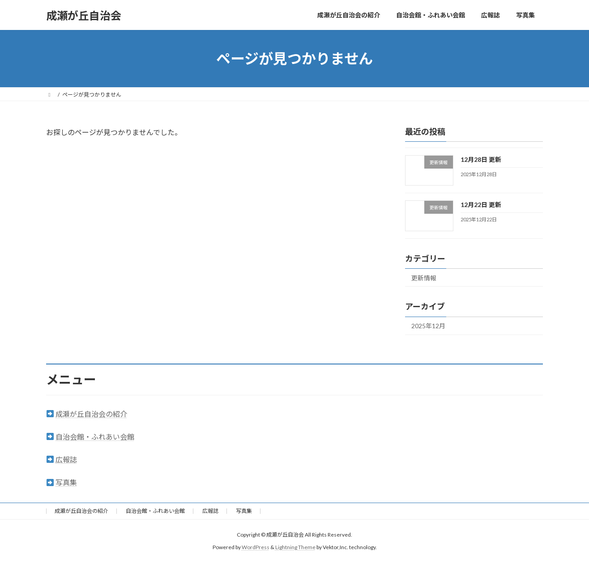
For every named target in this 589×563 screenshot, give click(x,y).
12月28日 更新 (481, 159)
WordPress (255, 547)
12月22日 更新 (481, 204)
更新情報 (423, 278)
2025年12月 (428, 326)
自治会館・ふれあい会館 (94, 436)
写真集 (66, 482)
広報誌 (66, 459)
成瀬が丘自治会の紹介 (91, 414)
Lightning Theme (295, 547)
